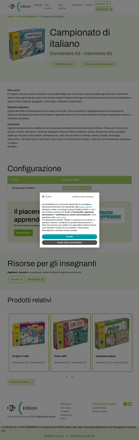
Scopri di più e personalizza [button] (69, 242)
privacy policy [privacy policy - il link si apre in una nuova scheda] (84, 207)
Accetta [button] (69, 237)
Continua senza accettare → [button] (83, 197)
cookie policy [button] (61, 217)
